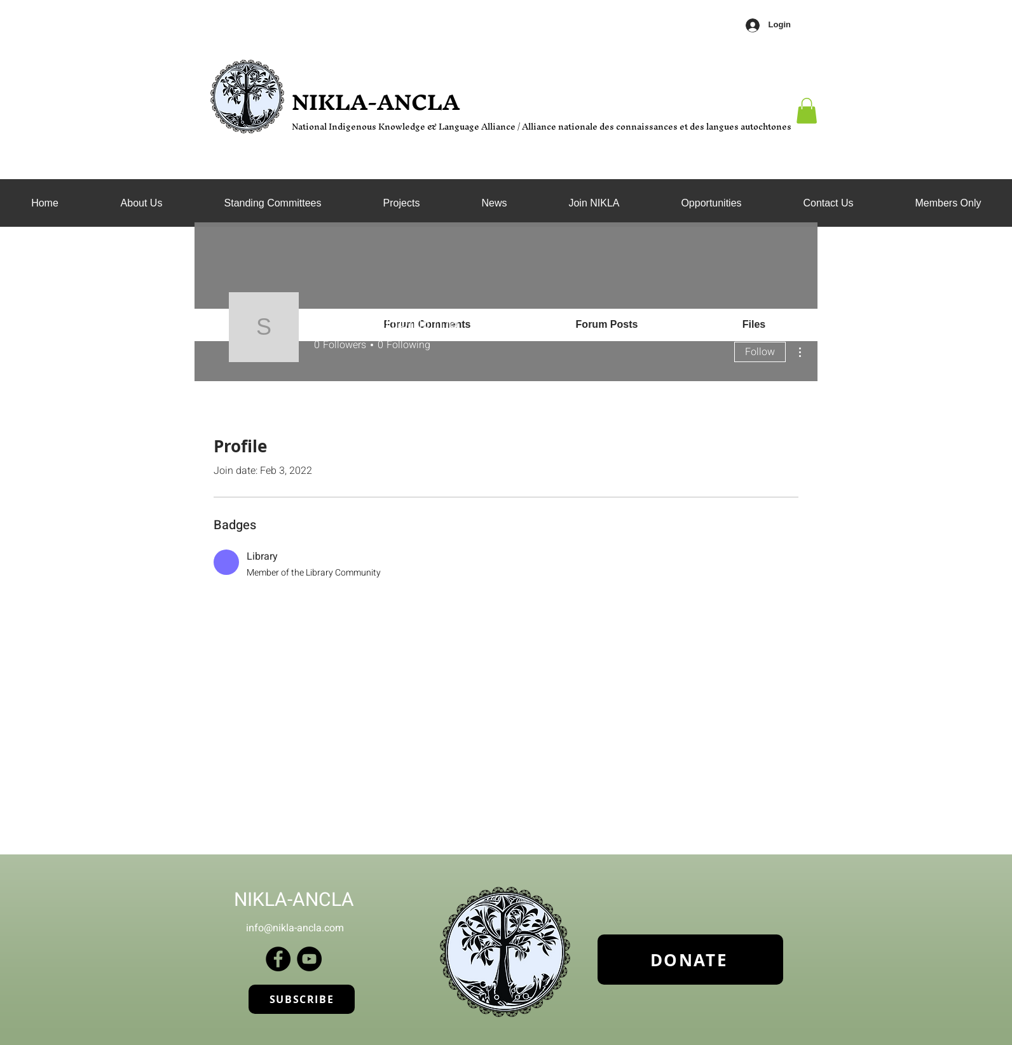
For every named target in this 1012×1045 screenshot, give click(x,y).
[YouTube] (309, 959)
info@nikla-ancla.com (295, 928)
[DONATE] (690, 959)
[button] (272, 203)
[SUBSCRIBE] (302, 999)
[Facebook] (278, 959)
